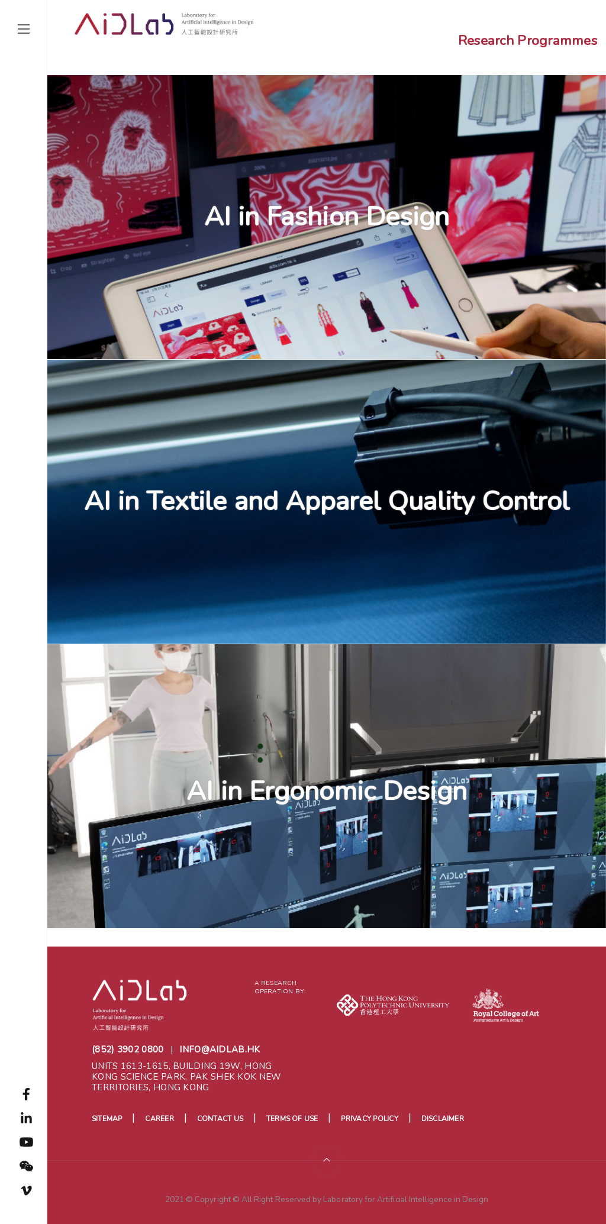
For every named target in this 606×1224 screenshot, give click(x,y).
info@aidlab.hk (219, 1049)
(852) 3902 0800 (128, 1049)
